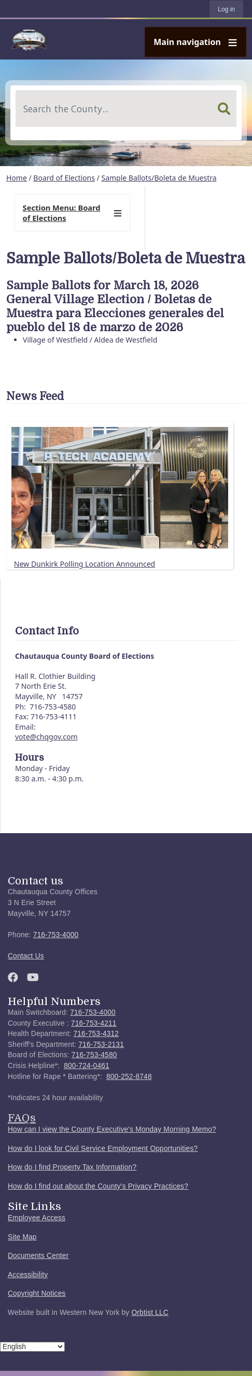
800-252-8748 (129, 1077)
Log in (226, 9)
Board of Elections (64, 178)
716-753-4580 (94, 1055)
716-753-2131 (101, 1044)
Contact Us (26, 956)
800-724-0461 (86, 1066)
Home (16, 178)
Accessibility (28, 1275)
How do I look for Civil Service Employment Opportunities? (103, 1148)
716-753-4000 (56, 935)
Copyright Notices (37, 1293)
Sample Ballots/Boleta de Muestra (158, 178)
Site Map (22, 1237)
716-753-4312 (96, 1034)
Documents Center (38, 1256)
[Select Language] (32, 1347)
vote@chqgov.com (46, 737)
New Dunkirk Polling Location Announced (84, 564)
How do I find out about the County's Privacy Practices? (98, 1186)
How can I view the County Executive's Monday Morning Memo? (112, 1129)
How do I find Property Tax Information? (72, 1167)
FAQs (22, 1118)
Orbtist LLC (150, 1312)
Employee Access (36, 1218)
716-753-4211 (94, 1023)
